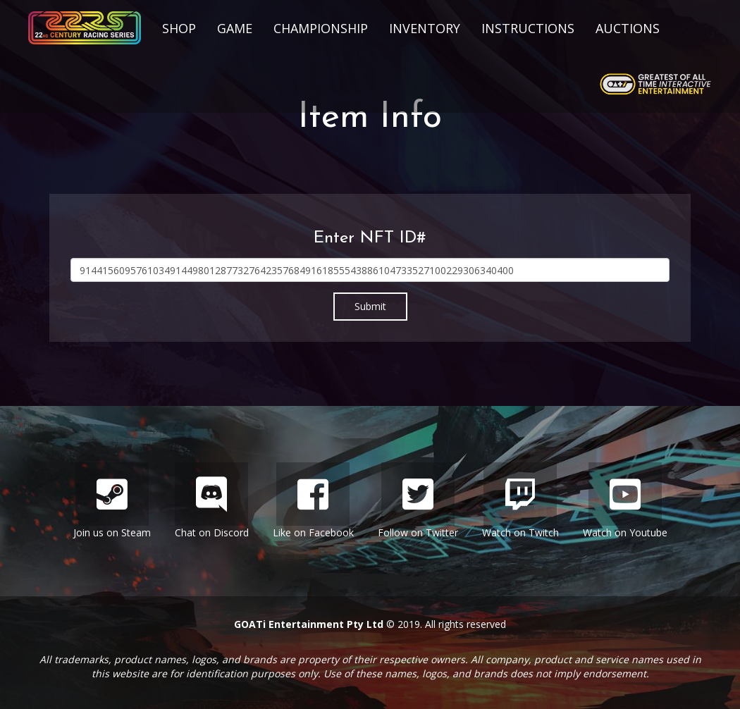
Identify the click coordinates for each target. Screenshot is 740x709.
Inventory (424, 28)
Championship (320, 28)
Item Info (370, 118)
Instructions (527, 28)
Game (234, 28)
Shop (179, 28)
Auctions (628, 28)
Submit (370, 306)
